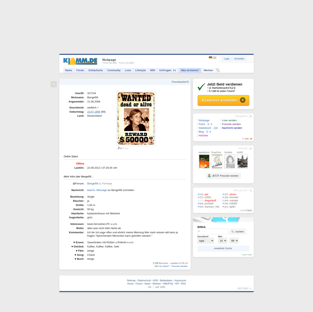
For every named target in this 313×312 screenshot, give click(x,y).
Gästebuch (205, 127)
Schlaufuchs (95, 70)
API (177, 283)
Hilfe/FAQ (168, 283)
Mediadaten (166, 280)
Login (227, 58)
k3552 (208, 197)
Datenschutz (144, 280)
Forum (80, 70)
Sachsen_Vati (212, 206)
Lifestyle (140, 70)
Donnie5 (233, 197)
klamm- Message (97, 190)
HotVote (203, 135)
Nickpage (204, 120)
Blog (201, 131)
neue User (247, 254)
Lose (128, 70)
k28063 (233, 203)
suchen (237, 231)
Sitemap (131, 280)
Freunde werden (180, 266)
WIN (152, 70)
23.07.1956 (93, 111)
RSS (183, 283)
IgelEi (232, 206)
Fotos (202, 124)
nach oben (243, 288)
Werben (208, 70)
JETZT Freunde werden (223, 175)
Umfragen (168, 70)
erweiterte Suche (223, 248)
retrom (232, 194)
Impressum (180, 280)
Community (114, 70)
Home (130, 283)
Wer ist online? (162, 266)
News (68, 70)
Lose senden (229, 120)
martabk (233, 200)
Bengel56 (92, 183)
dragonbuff (210, 200)
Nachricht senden (232, 127)
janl (206, 194)
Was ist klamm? (190, 70)
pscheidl (209, 203)
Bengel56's (241, 116)
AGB (155, 280)
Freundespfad (180, 82)
